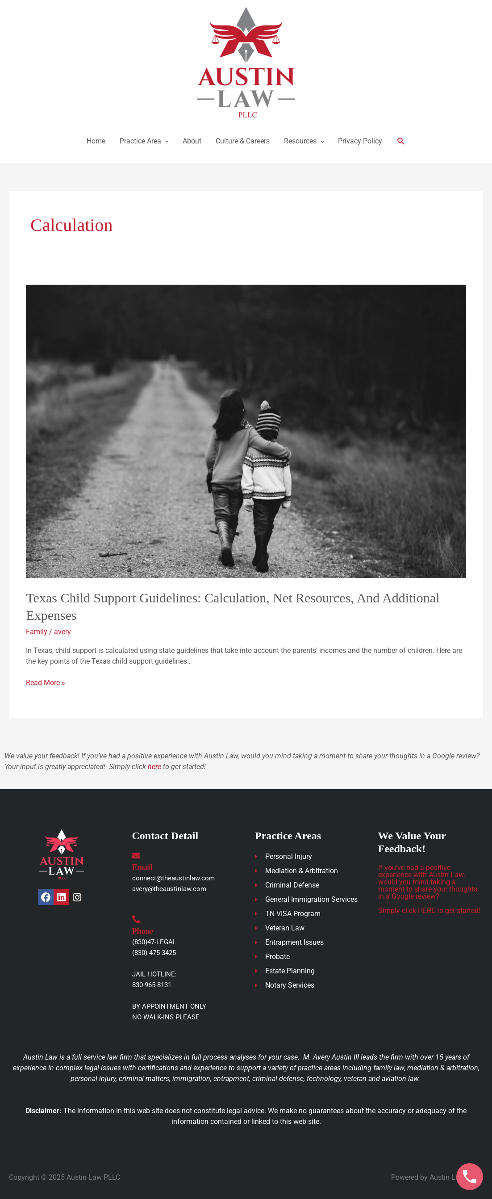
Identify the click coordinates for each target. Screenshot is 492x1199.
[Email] (136, 855)
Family (36, 631)
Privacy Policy (360, 141)
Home (96, 141)
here (154, 766)
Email (142, 867)
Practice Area (140, 141)
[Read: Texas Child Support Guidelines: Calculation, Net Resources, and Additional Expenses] (246, 431)
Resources (300, 141)
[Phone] (136, 919)
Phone (143, 931)
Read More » (45, 682)
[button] (401, 141)
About (192, 141)
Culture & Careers (243, 141)
